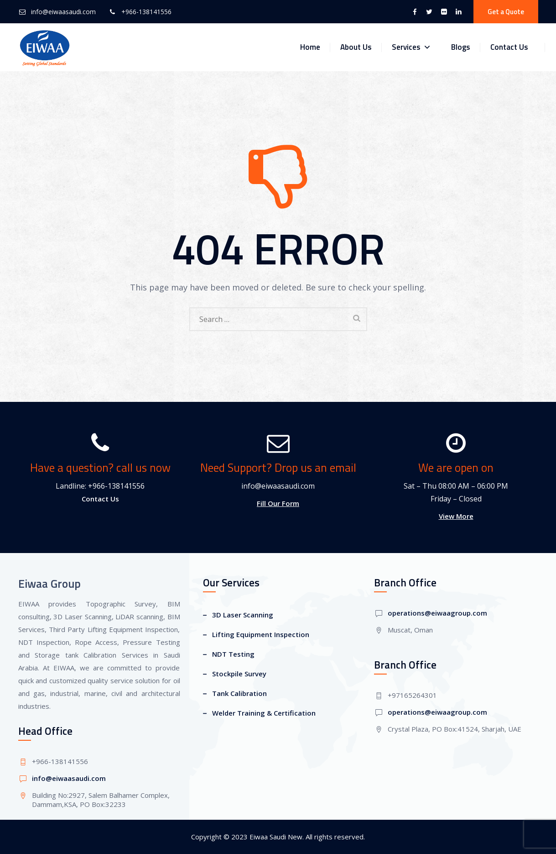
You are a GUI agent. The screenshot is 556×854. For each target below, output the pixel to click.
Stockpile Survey (239, 673)
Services (411, 47)
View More (456, 516)
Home (310, 47)
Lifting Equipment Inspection (260, 634)
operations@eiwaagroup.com (437, 612)
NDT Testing (233, 654)
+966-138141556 (146, 11)
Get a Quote (506, 11)
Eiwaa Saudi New (275, 836)
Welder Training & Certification (264, 712)
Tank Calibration (239, 693)
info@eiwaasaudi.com (63, 11)
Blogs (460, 47)
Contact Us (509, 47)
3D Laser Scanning (242, 614)
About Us (356, 47)
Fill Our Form (278, 503)
